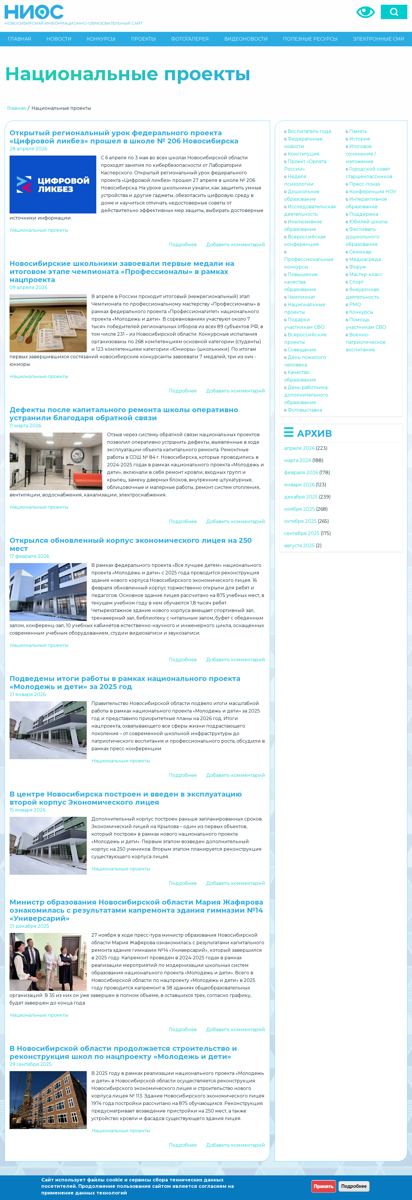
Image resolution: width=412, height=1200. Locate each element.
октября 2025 (300, 521)
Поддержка (363, 214)
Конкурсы (361, 312)
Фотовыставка (305, 410)
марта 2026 (297, 460)
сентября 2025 (301, 533)
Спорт (356, 282)
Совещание (302, 349)
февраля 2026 (301, 472)
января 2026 (299, 484)
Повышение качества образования (301, 282)
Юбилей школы (368, 221)
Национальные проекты (39, 230)
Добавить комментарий (235, 244)
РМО (355, 304)
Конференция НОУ (372, 191)
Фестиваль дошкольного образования (362, 237)
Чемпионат (301, 297)
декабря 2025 (301, 497)
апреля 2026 (299, 448)
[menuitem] (19, 39)
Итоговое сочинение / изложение (361, 154)
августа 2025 (299, 545)
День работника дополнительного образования (306, 395)
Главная (16, 108)
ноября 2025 (299, 509)
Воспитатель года (309, 131)
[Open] (394, 12)
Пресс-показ (364, 184)
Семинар (360, 252)
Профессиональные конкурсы (309, 263)
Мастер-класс (365, 274)
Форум (357, 267)
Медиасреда (365, 259)
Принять (324, 1186)
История (359, 139)
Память (358, 131)
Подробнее (183, 244)
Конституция (303, 154)
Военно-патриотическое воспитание (366, 342)
